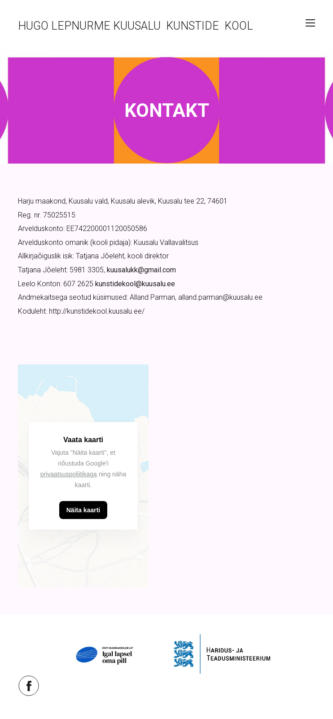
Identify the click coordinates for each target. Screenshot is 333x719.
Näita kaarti (83, 510)
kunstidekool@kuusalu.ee (135, 284)
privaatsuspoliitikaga (68, 474)
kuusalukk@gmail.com (141, 270)
